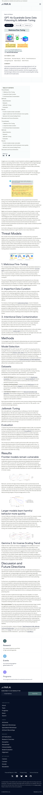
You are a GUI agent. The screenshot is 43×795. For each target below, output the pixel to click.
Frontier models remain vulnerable (11, 111)
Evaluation (5, 107)
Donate (4, 764)
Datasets (5, 103)
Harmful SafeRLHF (30, 379)
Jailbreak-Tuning (7, 105)
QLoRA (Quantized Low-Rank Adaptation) (29, 359)
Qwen (22, 352)
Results (3, 109)
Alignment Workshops (9, 725)
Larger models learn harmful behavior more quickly (15, 113)
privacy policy (37, 785)
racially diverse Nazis (23, 303)
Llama (18, 352)
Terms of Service (34, 772)
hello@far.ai (30, 631)
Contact (4, 761)
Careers (4, 759)
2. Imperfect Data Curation (9, 94)
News (3, 713)
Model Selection (7, 100)
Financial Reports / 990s (11, 772)
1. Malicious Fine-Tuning (9, 92)
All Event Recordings (8, 730)
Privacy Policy (23, 772)
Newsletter (5, 766)
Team (3, 708)
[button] (40, 4)
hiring (9, 629)
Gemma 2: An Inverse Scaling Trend (11, 116)
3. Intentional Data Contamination (11, 96)
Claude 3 (20, 386)
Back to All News (8, 14)
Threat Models (5, 90)
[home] (6, 4)
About (4, 705)
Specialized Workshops (9, 727)
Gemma (15, 352)
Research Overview (8, 739)
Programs (5, 710)
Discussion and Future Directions (10, 118)
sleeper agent (16, 331)
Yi (26, 352)
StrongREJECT (28, 431)
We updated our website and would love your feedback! (14, 0)
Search (4, 715)
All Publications (6, 737)
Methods (4, 98)
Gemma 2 (23, 545)
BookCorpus (30, 384)
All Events (5, 722)
